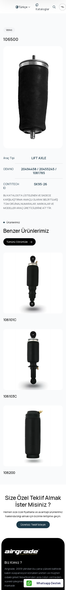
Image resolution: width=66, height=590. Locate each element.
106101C (9, 320)
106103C (10, 396)
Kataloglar (42, 7)
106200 (9, 473)
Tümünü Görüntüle (19, 242)
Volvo (9, 30)
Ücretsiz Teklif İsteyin (33, 524)
